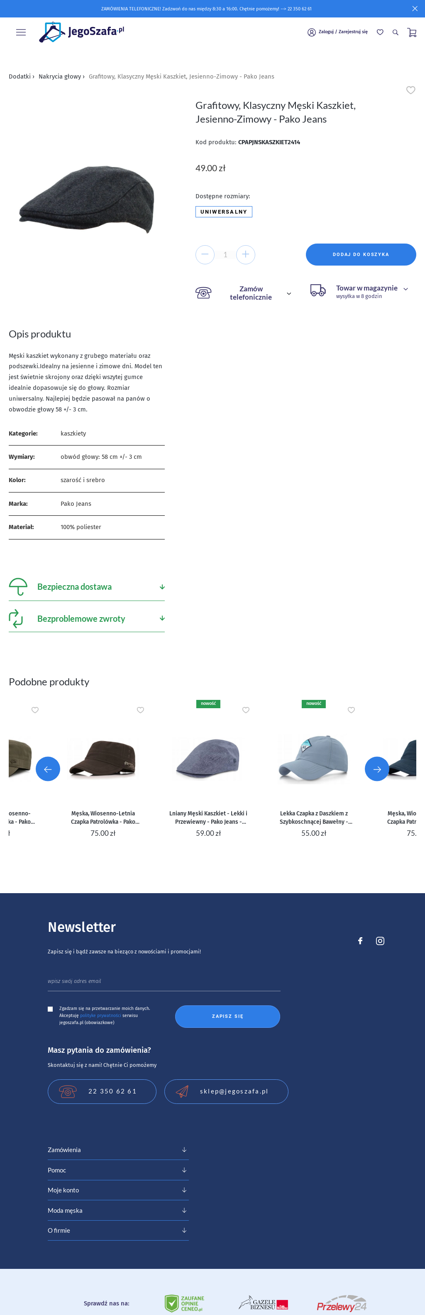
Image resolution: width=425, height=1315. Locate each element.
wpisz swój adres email (74, 981)
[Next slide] (377, 768)
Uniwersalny (224, 212)
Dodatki (21, 76)
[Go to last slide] (48, 768)
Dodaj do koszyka (361, 254)
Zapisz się (228, 1016)
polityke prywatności (100, 1015)
